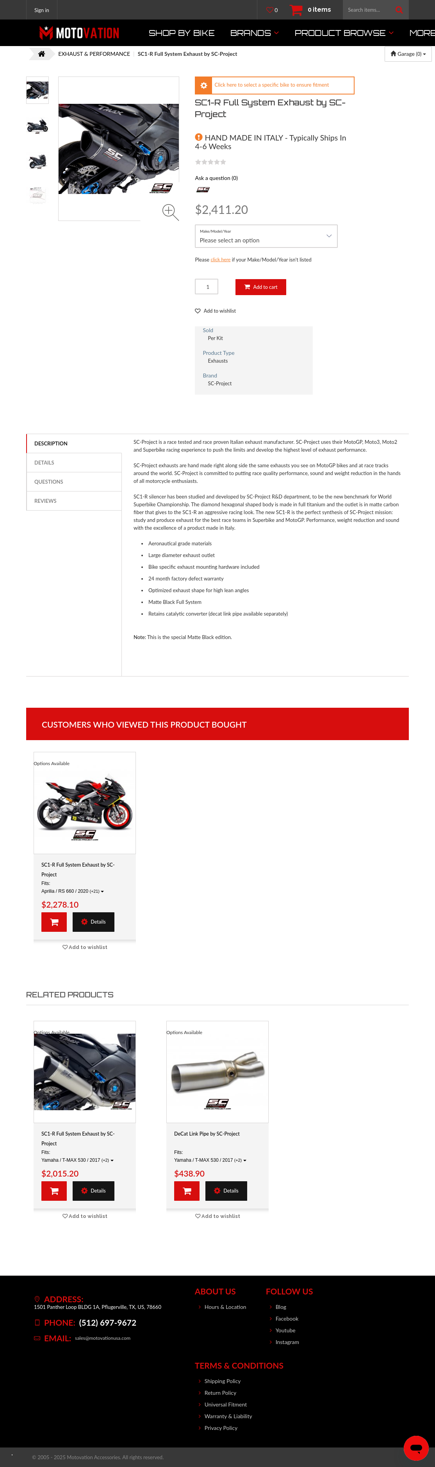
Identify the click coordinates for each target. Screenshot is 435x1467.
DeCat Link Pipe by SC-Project (210, 1134)
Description (51, 444)
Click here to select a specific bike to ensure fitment (271, 85)
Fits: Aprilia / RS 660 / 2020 (72, 887)
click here (221, 259)
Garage (408, 53)
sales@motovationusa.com (104, 1338)
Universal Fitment (226, 1404)
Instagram (287, 1342)
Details (44, 463)
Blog (281, 1306)
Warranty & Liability (228, 1416)
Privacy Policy (221, 1427)
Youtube (286, 1330)
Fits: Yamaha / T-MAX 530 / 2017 (77, 1156)
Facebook (287, 1318)
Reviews (45, 501)
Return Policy (221, 1392)
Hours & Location (225, 1306)
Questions (48, 482)
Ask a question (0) (216, 177)
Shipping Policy (223, 1381)
